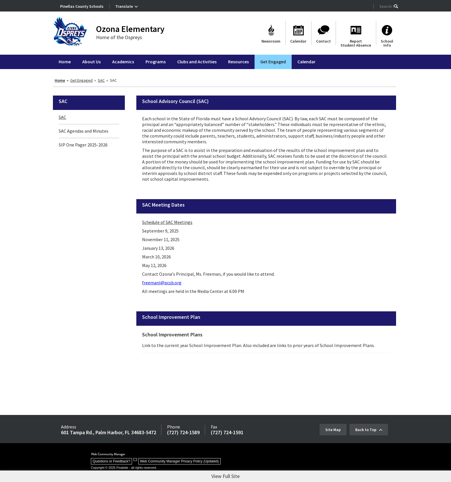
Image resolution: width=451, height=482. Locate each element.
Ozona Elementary (130, 28)
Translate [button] (124, 6)
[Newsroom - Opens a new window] (271, 33)
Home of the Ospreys (119, 37)
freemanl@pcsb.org (161, 282)
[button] (396, 6)
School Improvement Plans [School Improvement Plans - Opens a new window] (172, 334)
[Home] (65, 62)
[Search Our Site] (386, 6)
